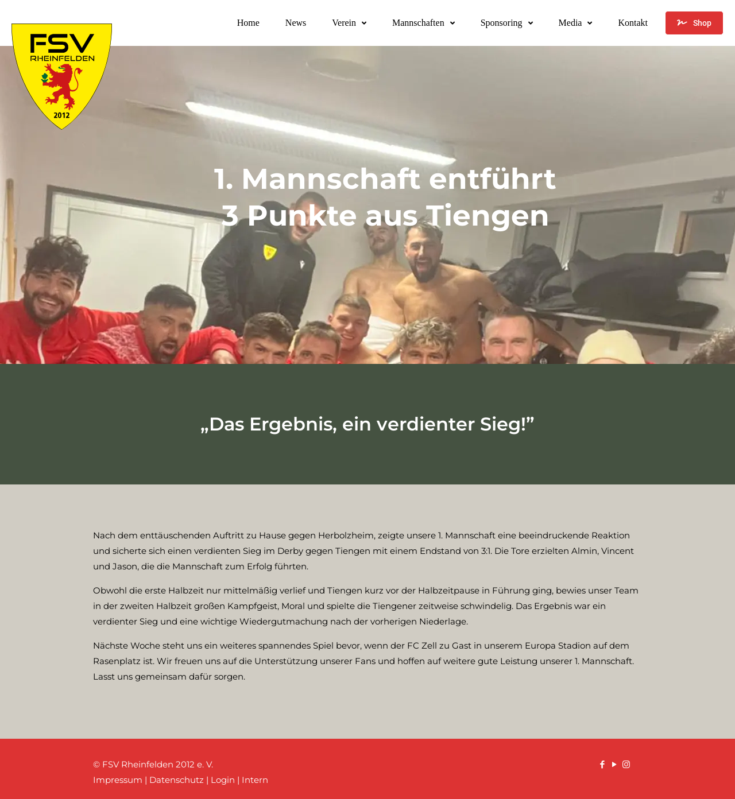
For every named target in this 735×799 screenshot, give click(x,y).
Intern (255, 779)
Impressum (117, 779)
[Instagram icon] (626, 764)
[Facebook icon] (602, 764)
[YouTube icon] (614, 764)
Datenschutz (176, 779)
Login (223, 779)
